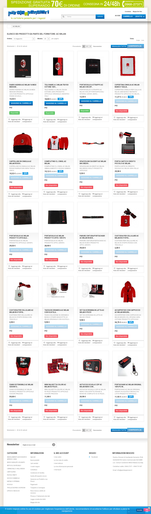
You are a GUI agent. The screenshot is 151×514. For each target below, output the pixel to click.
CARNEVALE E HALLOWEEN (16, 468)
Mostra (39, 38)
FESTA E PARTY (12, 475)
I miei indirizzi (58, 463)
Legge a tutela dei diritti (38, 499)
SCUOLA (9, 484)
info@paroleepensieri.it (124, 470)
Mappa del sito (137, 11)
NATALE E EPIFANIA (13, 481)
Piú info (147, 510)
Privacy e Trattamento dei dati (40, 496)
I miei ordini (57, 457)
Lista (142, 39)
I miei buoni (57, 470)
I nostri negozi (35, 466)
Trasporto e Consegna (37, 488)
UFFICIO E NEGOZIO (13, 491)
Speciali (32, 457)
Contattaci (128, 11)
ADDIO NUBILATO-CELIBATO (16, 462)
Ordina (9, 38)
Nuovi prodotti (34, 460)
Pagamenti (33, 484)
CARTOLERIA (11, 472)
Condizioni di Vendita (37, 473)
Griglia (138, 39)
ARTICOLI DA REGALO (14, 465)
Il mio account (61, 453)
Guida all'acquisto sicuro (38, 476)
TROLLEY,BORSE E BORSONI (16, 488)
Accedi (117, 15)
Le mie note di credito (61, 460)
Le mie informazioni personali (63, 466)
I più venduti (34, 463)
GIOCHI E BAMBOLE (13, 478)
